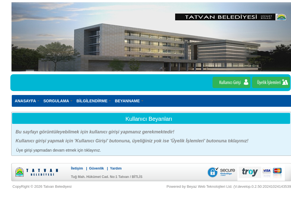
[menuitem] (27, 101)
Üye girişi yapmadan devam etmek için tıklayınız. (58, 150)
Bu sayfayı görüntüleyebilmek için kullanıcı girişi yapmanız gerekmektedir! (95, 131)
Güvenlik (96, 168)
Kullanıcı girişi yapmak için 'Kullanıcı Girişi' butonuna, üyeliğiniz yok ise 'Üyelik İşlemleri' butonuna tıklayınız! (132, 140)
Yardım (116, 168)
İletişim (77, 168)
